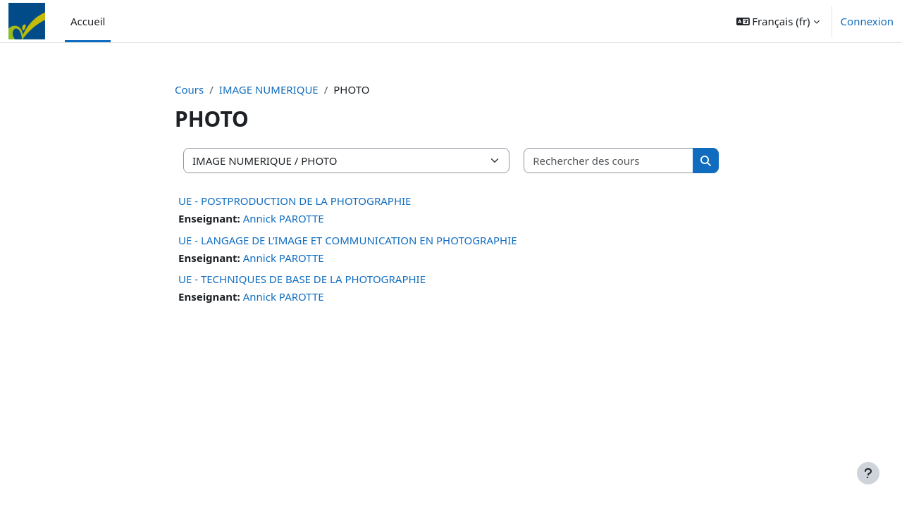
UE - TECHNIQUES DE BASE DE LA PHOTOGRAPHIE (302, 279)
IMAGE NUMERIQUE (269, 89)
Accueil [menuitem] (87, 21)
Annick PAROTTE (283, 218)
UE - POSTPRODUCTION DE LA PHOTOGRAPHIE (294, 201)
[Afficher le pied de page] (868, 473)
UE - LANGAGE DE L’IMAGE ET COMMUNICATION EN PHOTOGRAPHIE (347, 240)
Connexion (867, 21)
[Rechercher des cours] (609, 161)
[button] (778, 21)
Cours (189, 89)
